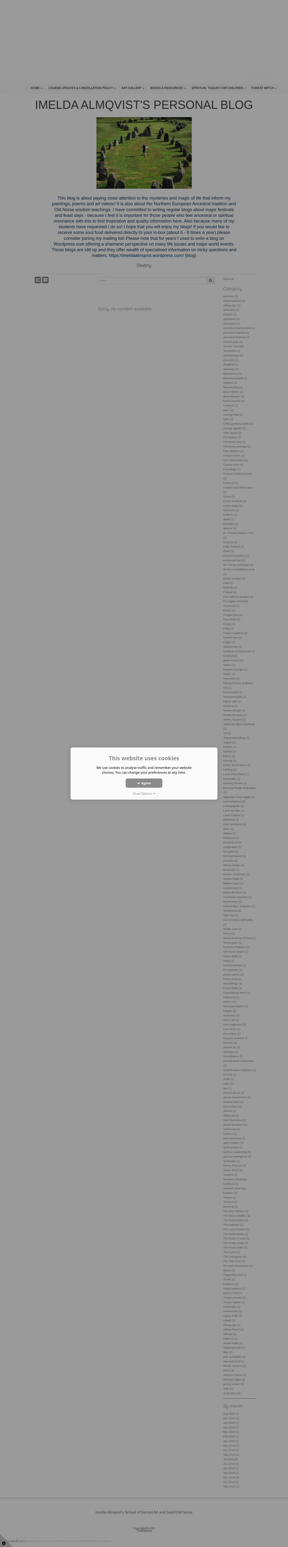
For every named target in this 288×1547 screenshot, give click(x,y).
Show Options (144, 794)
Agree (144, 783)
